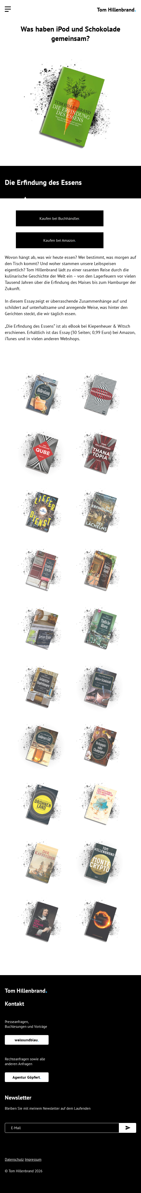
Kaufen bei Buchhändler (59, 218)
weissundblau (27, 1040)
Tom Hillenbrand (116, 9)
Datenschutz (14, 1159)
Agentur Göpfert (27, 1077)
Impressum (33, 1159)
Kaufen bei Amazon (59, 240)
